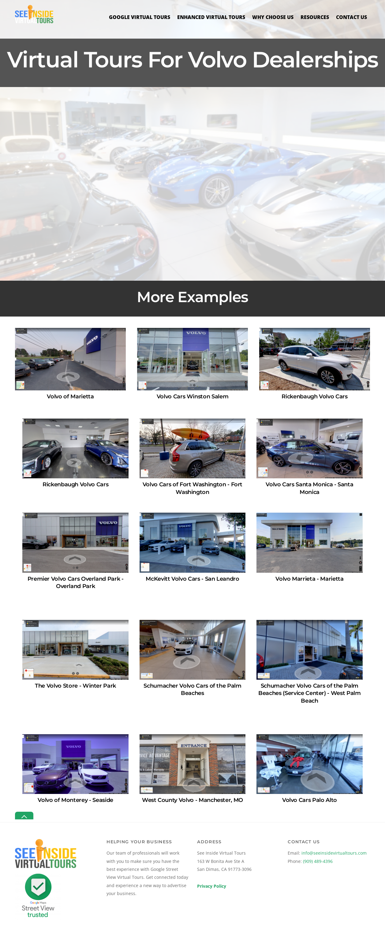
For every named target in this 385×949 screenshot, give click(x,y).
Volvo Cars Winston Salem (193, 396)
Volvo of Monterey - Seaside (75, 800)
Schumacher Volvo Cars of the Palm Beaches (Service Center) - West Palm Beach (309, 693)
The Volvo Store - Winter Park (75, 685)
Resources (315, 17)
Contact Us (351, 17)
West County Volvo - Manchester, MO (192, 800)
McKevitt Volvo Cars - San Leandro (192, 578)
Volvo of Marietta (70, 396)
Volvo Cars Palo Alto (309, 800)
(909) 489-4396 (318, 861)
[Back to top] (24, 815)
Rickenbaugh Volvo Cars (314, 396)
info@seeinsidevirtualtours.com (334, 853)
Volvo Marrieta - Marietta (309, 578)
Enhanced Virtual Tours (211, 17)
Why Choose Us (272, 17)
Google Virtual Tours (139, 17)
